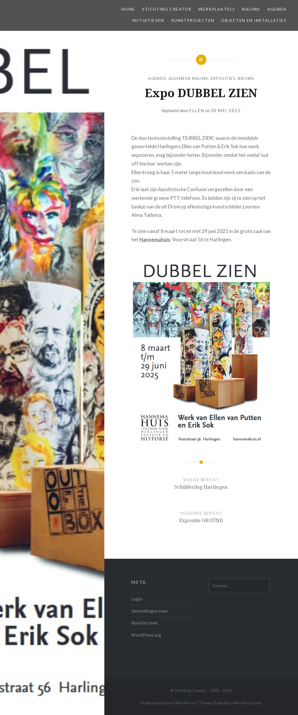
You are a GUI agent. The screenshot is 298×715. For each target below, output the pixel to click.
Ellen (196, 110)
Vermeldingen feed (149, 611)
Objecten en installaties (253, 20)
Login (136, 598)
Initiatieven (148, 20)
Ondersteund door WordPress (167, 702)
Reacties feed (144, 622)
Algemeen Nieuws (188, 78)
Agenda (276, 9)
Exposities (223, 78)
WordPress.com (247, 702)
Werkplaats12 (216, 9)
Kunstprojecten (192, 20)
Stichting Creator (167, 9)
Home (128, 9)
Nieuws (251, 9)
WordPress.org (146, 634)
